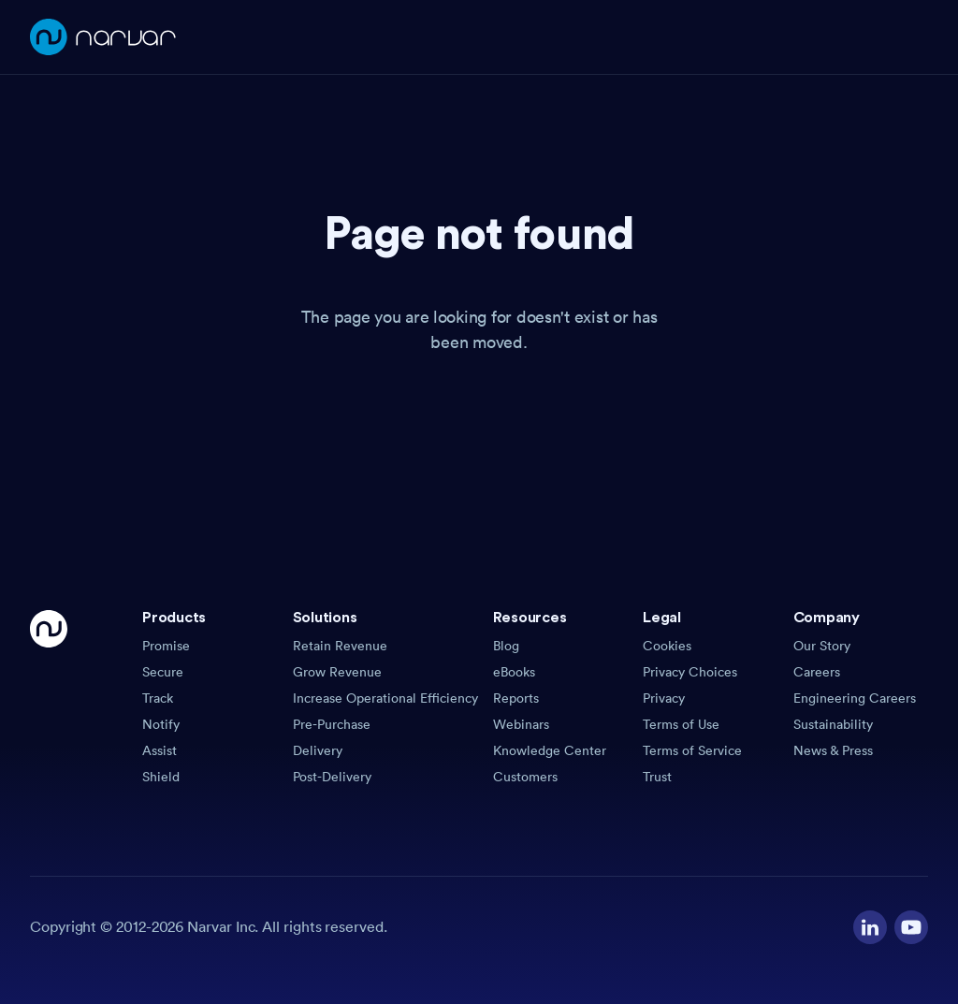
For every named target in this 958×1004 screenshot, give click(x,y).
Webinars (521, 724)
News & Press (833, 750)
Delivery (317, 750)
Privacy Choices (690, 671)
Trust (657, 776)
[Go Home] (48, 698)
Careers (816, 671)
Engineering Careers (854, 698)
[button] (210, 623)
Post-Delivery (332, 776)
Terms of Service (692, 750)
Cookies (667, 645)
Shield (161, 776)
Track (157, 698)
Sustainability (833, 724)
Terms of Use (681, 724)
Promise (166, 645)
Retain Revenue (340, 645)
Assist (159, 750)
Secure (162, 671)
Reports (516, 698)
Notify (161, 724)
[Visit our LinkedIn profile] (870, 927)
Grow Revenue (337, 671)
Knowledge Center (549, 750)
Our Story (821, 645)
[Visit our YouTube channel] (911, 927)
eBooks (514, 671)
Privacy (664, 698)
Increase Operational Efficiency (385, 698)
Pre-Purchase (331, 724)
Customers (525, 776)
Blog (506, 645)
